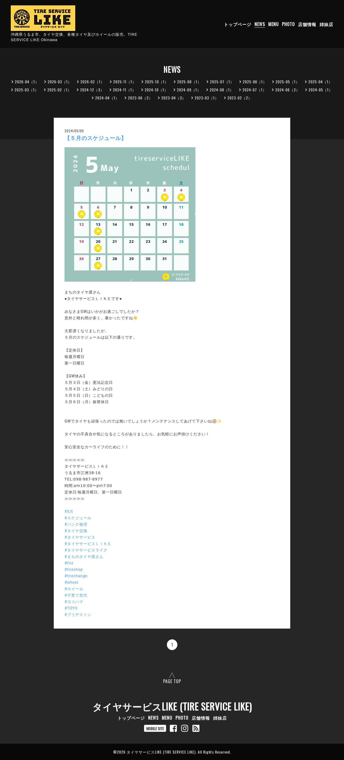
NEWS (260, 24)
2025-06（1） (255, 81)
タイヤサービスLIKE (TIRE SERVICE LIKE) (172, 706)
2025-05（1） (287, 81)
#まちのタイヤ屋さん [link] (83, 556)
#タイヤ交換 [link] (75, 531)
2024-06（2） (287, 89)
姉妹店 (326, 24)
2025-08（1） (189, 81)
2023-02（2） (239, 98)
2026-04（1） (27, 81)
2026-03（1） (60, 81)
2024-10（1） (156, 89)
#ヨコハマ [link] (73, 602)
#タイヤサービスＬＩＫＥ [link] (88, 544)
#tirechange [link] (75, 576)
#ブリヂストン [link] (77, 614)
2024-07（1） (254, 89)
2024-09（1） (189, 89)
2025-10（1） (157, 81)
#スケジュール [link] (77, 518)
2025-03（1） (27, 89)
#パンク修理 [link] (75, 524)
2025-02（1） (59, 89)
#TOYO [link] (71, 608)
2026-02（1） (92, 81)
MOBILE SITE (155, 728)
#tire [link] (69, 563)
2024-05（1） (321, 89)
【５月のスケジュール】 (95, 138)
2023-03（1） (207, 98)
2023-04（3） (173, 98)
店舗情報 (307, 24)
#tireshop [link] (73, 569)
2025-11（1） (124, 81)
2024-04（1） (107, 98)
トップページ (237, 24)
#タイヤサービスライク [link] (86, 550)
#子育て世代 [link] (75, 595)
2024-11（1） (124, 89)
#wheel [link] (71, 582)
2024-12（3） (92, 89)
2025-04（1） (320, 81)
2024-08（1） (222, 89)
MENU (273, 24)
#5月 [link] (69, 511)
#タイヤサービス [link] (79, 537)
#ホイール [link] (73, 589)
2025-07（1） (222, 81)
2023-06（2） (140, 98)
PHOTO (288, 24)
